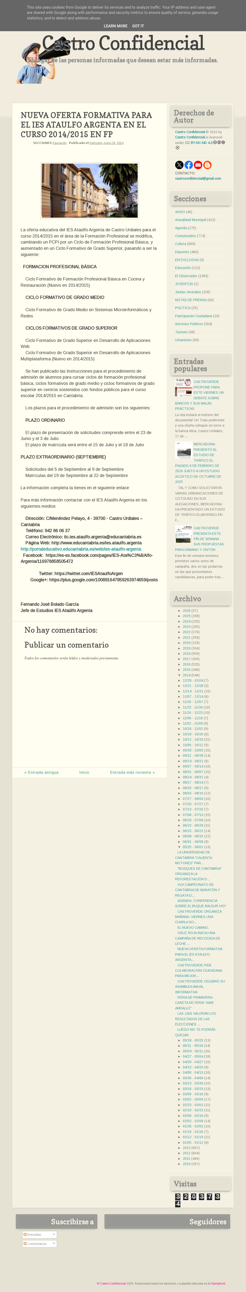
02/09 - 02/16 (193, 1116)
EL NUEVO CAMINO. (193, 927)
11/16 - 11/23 (193, 712)
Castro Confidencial (123, 42)
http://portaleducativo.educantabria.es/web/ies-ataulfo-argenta (81, 549)
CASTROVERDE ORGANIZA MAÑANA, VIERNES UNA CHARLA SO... (198, 917)
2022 (187, 632)
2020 (187, 643)
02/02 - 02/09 (193, 1121)
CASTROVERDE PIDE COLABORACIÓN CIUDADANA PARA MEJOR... (198, 970)
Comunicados (185, 236)
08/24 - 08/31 (193, 777)
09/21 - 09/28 (193, 755)
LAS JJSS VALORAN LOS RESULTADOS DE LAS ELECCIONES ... (195, 1019)
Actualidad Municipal (190, 220)
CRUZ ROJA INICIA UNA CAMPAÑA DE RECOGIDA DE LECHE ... (197, 938)
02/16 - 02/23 (193, 1110)
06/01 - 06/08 (193, 842)
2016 (187, 664)
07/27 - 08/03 (193, 799)
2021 (187, 637)
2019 (187, 648)
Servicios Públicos (189, 324)
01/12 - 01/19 (193, 1137)
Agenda (181, 228)
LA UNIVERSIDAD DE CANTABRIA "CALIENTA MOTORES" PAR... (193, 857)
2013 (187, 1148)
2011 (186, 1159)
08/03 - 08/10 (193, 793)
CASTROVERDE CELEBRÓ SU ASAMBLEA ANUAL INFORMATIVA (200, 986)
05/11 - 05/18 (193, 1046)
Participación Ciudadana (193, 316)
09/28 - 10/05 (193, 750)
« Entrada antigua (41, 772)
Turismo (181, 332)
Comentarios (35, 1244)
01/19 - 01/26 (193, 1132)
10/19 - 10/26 (193, 734)
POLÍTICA (183, 308)
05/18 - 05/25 (193, 1040)
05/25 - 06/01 (193, 847)
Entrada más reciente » (132, 772)
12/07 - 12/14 (193, 696)
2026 (187, 611)
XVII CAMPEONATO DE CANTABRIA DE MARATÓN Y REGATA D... (197, 890)
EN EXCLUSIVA (187, 260)
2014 (187, 675)
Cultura (180, 244)
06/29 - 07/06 (193, 820)
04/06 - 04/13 (193, 1072)
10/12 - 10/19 (193, 739)
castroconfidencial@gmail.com (198, 178)
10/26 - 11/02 (193, 729)
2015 (187, 670)
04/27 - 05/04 (193, 1056)
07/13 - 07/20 (193, 809)
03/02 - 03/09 (193, 1099)
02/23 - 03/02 (193, 1105)
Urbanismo (183, 340)
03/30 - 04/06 (193, 1078)
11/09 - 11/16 (193, 718)
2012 (187, 1153)
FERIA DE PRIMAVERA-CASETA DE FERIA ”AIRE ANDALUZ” (194, 1002)
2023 (187, 627)
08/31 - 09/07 (193, 772)
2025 (187, 616)
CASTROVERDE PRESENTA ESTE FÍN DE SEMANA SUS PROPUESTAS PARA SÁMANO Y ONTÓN (199, 539)
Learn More (115, 26)
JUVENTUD (184, 284)
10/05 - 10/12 (193, 745)
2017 (187, 659)
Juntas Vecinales (188, 292)
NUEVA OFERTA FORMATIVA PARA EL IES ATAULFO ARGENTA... (198, 954)
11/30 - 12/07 (193, 702)
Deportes (182, 252)
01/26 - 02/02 (193, 1126)
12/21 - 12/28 (193, 686)
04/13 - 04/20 (193, 1067)
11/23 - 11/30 (193, 707)
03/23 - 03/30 (193, 1083)
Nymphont (218, 1283)
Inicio (84, 772)
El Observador (186, 276)
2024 (187, 621)
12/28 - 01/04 (193, 680)
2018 (187, 653)
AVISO (180, 212)
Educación (60, 143)
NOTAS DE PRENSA (191, 300)
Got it (138, 26)
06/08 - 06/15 (193, 836)
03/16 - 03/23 (193, 1089)
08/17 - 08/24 (193, 782)
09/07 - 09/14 (193, 766)
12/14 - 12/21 (193, 691)
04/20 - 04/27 (193, 1062)
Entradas (32, 1235)
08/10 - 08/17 (193, 788)
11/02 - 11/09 (193, 723)
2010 (187, 1164)
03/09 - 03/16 (193, 1094)
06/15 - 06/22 (193, 831)
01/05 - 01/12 (193, 1142)
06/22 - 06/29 (193, 825)
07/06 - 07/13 (193, 815)
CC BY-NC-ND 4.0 (199, 143)
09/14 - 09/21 (193, 761)
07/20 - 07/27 (193, 804)
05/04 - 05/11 (193, 1051)
